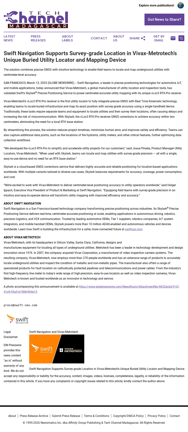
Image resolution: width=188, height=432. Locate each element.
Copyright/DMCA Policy (128, 416)
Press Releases (38, 38)
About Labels (67, 38)
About (12, 416)
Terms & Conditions (96, 416)
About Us (118, 38)
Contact (99, 38)
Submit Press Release (66, 416)
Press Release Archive (34, 416)
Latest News (9, 38)
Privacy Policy (157, 416)
